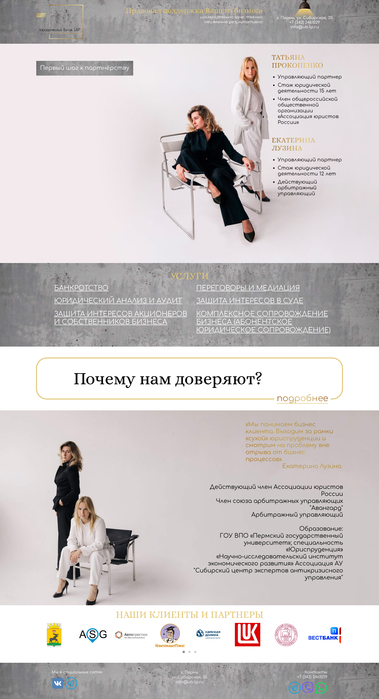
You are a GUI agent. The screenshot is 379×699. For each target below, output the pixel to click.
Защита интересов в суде (249, 301)
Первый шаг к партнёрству (84, 68)
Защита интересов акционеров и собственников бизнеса (120, 318)
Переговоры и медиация (248, 288)
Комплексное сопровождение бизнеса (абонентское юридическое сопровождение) (263, 322)
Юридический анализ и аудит (118, 301)
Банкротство (81, 288)
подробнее (302, 398)
